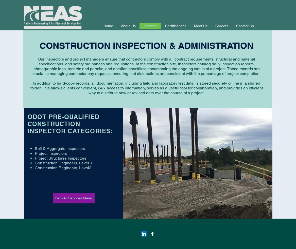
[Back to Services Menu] (74, 198)
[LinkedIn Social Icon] (144, 234)
